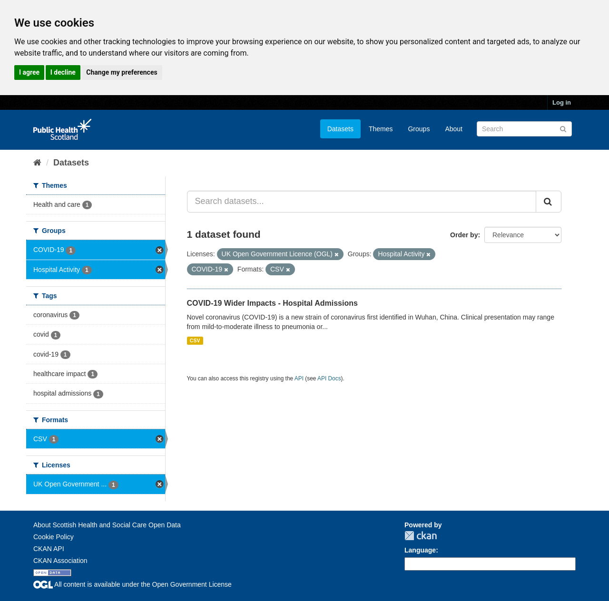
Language (420, 550)
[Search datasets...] (362, 202)
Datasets (340, 129)
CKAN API (48, 549)
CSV (195, 340)
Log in (561, 102)
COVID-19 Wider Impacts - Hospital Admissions (272, 303)
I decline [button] (63, 72)
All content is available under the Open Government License (132, 584)
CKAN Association (60, 560)
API (299, 378)
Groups (419, 129)
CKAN (420, 536)
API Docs (329, 378)
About (453, 129)
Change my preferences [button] (121, 72)
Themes (381, 129)
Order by (464, 235)
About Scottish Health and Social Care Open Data (107, 525)
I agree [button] (29, 72)
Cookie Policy (53, 537)
